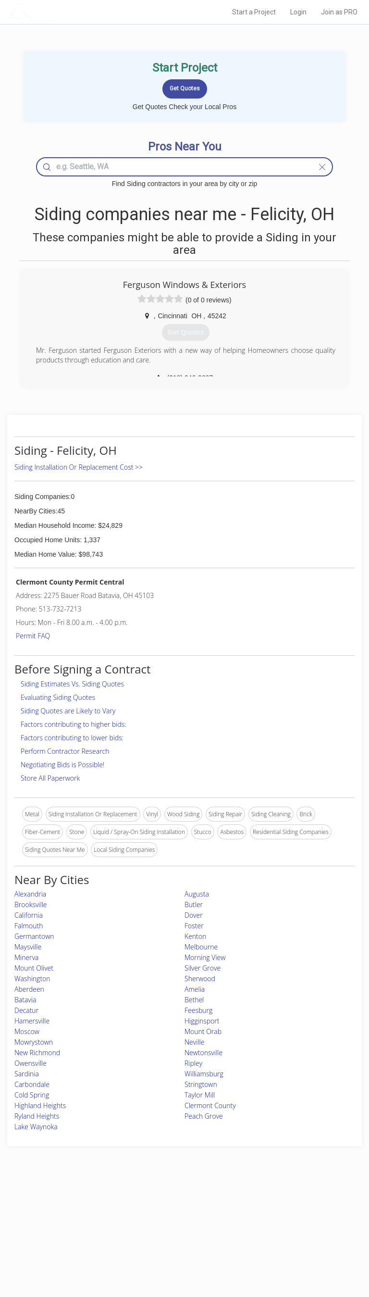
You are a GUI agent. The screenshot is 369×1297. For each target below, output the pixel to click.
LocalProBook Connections (294, 1239)
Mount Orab (202, 1031)
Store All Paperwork (50, 778)
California (28, 915)
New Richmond (37, 1052)
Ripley (193, 1063)
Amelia (194, 989)
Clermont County (210, 1105)
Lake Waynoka (36, 1126)
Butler (193, 904)
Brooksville (30, 904)
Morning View (204, 957)
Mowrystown (33, 1042)
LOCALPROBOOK (65, 12)
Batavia (25, 999)
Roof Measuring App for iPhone (176, 1239)
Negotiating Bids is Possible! (62, 764)
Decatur (26, 1010)
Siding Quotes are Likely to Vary (68, 710)
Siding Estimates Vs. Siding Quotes (72, 683)
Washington (32, 978)
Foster (194, 925)
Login (298, 12)
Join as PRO (339, 12)
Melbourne (201, 946)
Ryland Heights (36, 1116)
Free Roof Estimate (63, 1239)
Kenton (195, 936)
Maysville (27, 946)
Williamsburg (203, 1073)
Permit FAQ (33, 635)
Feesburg (198, 1010)
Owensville (30, 1063)
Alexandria (30, 893)
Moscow (26, 1031)
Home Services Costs (66, 1207)
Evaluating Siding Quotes (58, 697)
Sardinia (26, 1073)
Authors (269, 1228)
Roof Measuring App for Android (176, 1250)
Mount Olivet (33, 968)
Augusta (196, 893)
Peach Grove (203, 1116)
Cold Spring (31, 1094)
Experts (144, 1217)
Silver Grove (202, 968)
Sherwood (199, 978)
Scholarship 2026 (281, 1207)
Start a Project (254, 12)
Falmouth (28, 925)
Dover (193, 915)
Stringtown (200, 1084)
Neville (194, 1042)
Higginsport (201, 1020)
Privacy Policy (277, 1217)
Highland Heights (40, 1105)
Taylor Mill (199, 1094)
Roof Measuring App (161, 1228)
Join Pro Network (157, 1207)
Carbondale (31, 1084)
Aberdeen (29, 989)
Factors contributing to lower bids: (72, 737)
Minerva (26, 957)
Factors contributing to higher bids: (73, 724)
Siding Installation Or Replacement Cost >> (78, 467)
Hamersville (31, 1020)
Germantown (34, 936)
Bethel (194, 999)
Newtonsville (203, 1052)
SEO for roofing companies (294, 1250)
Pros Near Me (56, 1217)
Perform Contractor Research (65, 751)
